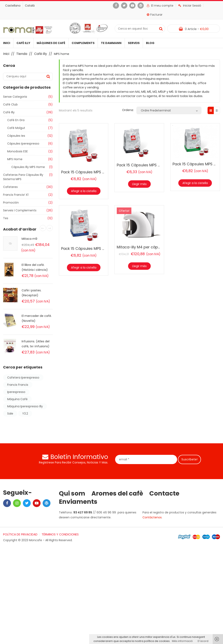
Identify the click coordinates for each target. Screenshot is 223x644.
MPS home (14, 159)
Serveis (134, 43)
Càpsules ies (16, 136)
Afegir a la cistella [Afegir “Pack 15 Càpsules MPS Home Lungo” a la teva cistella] (83, 267)
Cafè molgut (16, 128)
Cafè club (10, 104)
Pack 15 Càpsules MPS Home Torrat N (95, 172)
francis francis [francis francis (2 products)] (17, 385)
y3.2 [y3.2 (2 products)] (25, 413)
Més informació (182, 641)
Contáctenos (152, 517)
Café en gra (16, 120)
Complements (83, 43)
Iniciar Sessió (189, 5)
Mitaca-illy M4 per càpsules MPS (146, 247)
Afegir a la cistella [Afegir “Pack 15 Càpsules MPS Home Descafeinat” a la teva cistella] (195, 183)
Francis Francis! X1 (15, 195)
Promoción (11, 202)
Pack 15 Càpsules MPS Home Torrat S (150, 165)
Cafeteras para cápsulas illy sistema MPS (23, 177)
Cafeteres (10, 187)
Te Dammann (111, 43)
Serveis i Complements (19, 210)
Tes (5, 218)
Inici (6, 43)
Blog (150, 43)
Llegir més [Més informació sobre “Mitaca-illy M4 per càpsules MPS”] (139, 266)
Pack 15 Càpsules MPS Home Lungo (93, 248)
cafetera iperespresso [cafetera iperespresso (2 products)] (23, 377)
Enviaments (78, 502)
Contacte (164, 493)
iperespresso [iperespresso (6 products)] (16, 392)
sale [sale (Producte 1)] (10, 413)
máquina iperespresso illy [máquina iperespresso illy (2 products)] (25, 406)
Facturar (154, 15)
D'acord (203, 641)
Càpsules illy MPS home (28, 167)
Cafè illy (23, 43)
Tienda (21, 53)
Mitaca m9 (29, 239)
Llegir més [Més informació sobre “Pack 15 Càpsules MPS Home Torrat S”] (139, 184)
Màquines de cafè (51, 43)
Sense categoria (15, 97)
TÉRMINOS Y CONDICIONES (60, 534)
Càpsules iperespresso (23, 143)
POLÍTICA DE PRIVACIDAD (20, 534)
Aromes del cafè (117, 493)
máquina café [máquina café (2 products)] (17, 399)
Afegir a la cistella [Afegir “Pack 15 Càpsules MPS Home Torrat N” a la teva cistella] (83, 191)
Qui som (72, 493)
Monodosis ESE (17, 151)
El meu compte (160, 5)
